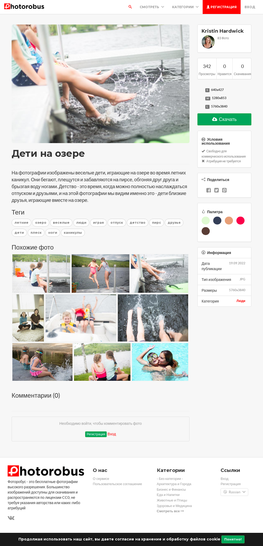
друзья (174, 223)
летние (21, 223)
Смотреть (152, 7)
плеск (36, 233)
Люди (240, 301)
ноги (52, 233)
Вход (250, 7)
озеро (40, 223)
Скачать (224, 119)
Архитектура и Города (174, 484)
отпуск (116, 223)
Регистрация (222, 7)
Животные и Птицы (172, 500)
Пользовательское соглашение (117, 484)
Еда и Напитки (168, 495)
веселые (61, 223)
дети (19, 233)
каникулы (73, 233)
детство (137, 223)
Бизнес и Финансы (171, 489)
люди (81, 223)
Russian (234, 492)
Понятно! (233, 539)
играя (98, 223)
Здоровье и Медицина (174, 506)
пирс (156, 223)
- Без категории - (170, 479)
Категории (185, 7)
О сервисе (101, 479)
